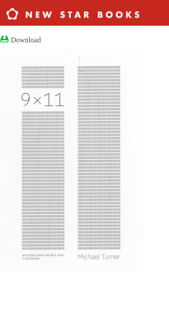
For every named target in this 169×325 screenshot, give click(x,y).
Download (26, 40)
